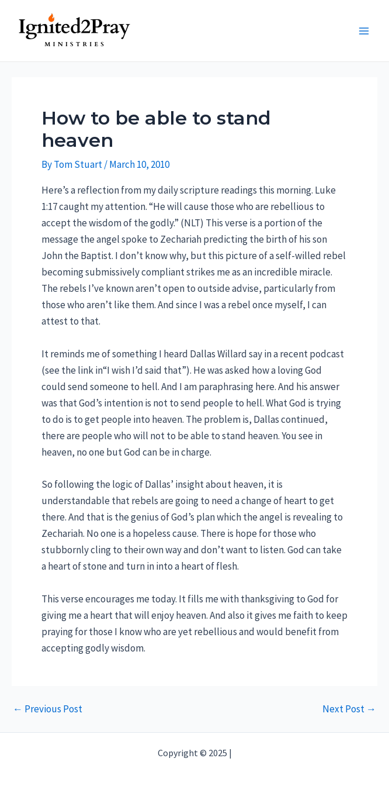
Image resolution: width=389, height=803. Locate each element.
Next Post (349, 709)
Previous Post (47, 709)
